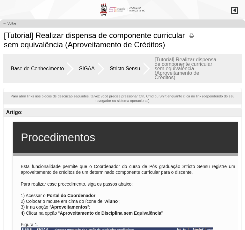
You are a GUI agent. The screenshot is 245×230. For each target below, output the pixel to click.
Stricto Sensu (125, 68)
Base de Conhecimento (37, 68)
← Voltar (9, 23)
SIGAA (87, 68)
